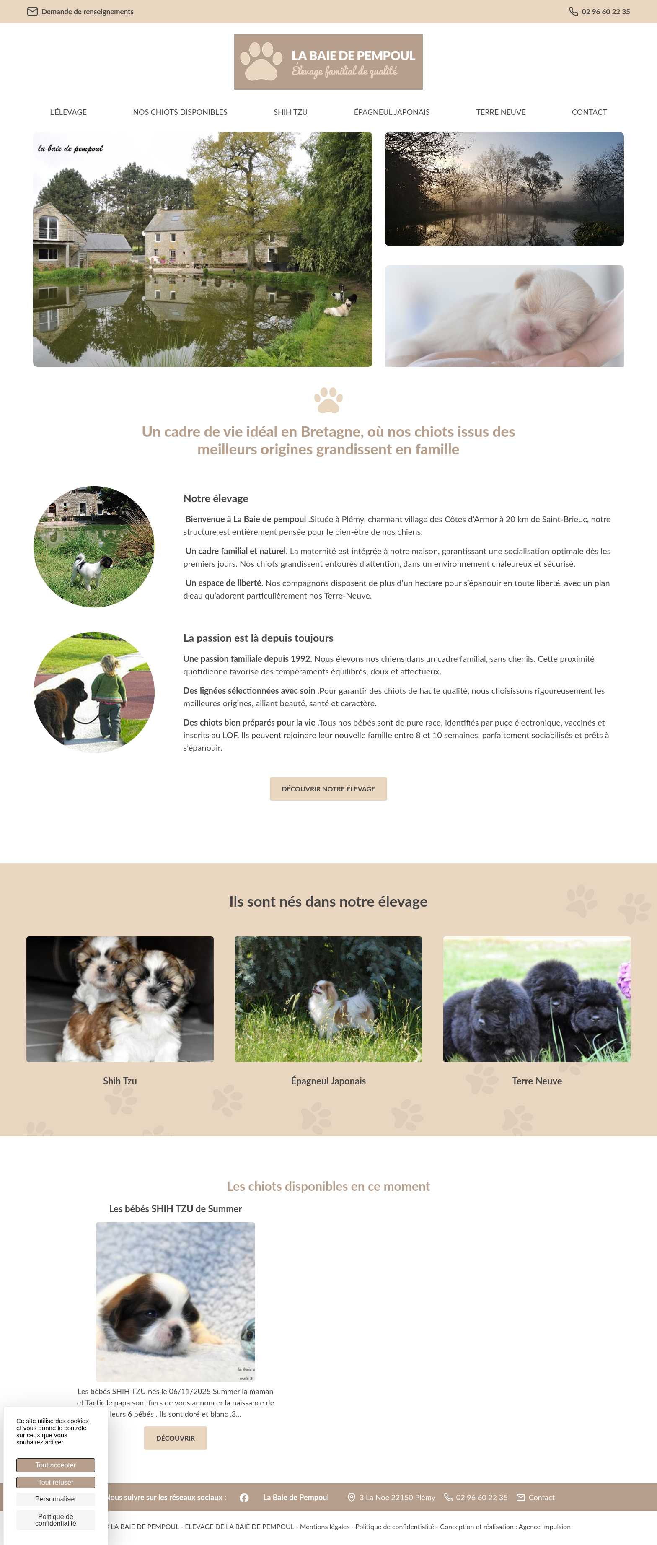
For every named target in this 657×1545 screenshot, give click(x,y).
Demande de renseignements (80, 11)
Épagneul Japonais (392, 112)
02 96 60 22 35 (599, 12)
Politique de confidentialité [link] (55, 1520)
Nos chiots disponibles (180, 112)
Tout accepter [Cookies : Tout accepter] (56, 1465)
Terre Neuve (501, 112)
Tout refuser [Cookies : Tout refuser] (55, 1482)
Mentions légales (324, 1526)
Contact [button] (542, 1497)
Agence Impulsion (545, 1526)
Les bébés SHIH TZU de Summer (175, 1208)
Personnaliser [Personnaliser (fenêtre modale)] (55, 1499)
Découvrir (175, 1438)
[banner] (328, 62)
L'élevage (68, 112)
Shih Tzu (291, 112)
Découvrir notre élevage (328, 789)
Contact (589, 112)
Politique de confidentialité (394, 1526)
